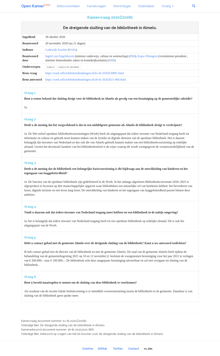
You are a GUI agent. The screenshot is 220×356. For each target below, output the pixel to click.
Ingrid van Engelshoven (59, 56)
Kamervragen (96, 6)
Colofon (87, 348)
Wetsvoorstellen (68, 6)
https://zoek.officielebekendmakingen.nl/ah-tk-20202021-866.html (85, 79)
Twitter (118, 348)
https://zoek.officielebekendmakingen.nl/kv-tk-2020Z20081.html (84, 73)
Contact (133, 348)
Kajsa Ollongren (147, 56)
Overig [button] (168, 6)
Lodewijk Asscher (56, 49)
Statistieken (146, 6)
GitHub (102, 348)
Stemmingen (122, 6)
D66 (132, 56)
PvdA (72, 49)
